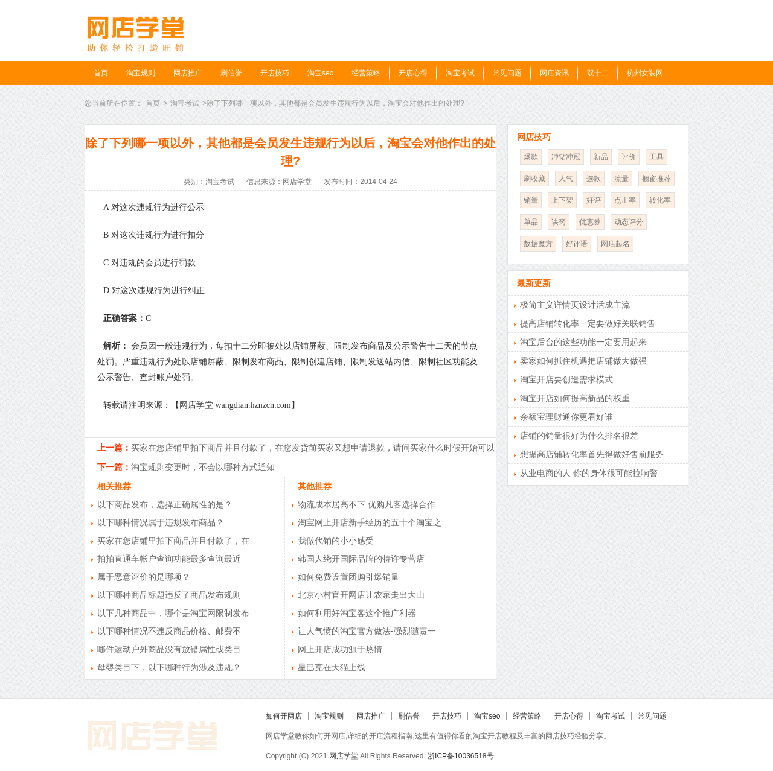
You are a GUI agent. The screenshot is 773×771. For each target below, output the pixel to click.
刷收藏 (534, 178)
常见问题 (507, 73)
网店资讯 (554, 73)
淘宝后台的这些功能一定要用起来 (583, 342)
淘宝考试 (460, 73)
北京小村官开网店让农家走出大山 (361, 595)
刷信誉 (231, 73)
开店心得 (413, 73)
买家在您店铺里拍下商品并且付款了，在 (173, 540)
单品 (531, 222)
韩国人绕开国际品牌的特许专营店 (361, 558)
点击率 (625, 200)
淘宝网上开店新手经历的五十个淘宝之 (369, 522)
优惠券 (590, 222)
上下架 (562, 200)
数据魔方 (538, 244)
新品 (601, 157)
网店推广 (187, 73)
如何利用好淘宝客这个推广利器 (357, 613)
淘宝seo (320, 73)
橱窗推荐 (656, 178)
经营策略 (365, 73)
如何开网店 (284, 716)
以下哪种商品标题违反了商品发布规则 (169, 595)
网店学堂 (343, 756)
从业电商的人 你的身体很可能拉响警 (589, 473)
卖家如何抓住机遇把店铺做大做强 (583, 361)
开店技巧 (274, 73)
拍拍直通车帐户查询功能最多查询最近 (169, 558)
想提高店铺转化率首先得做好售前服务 (592, 454)
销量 (531, 200)
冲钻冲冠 (565, 157)
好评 (593, 200)
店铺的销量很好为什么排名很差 (579, 435)
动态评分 (628, 222)
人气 (566, 178)
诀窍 (558, 222)
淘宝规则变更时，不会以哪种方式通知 (203, 467)
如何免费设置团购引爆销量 (348, 577)
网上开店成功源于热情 (340, 649)
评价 (628, 157)
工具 (656, 157)
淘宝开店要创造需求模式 (566, 379)
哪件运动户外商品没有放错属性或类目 (169, 649)
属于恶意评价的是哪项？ (143, 577)
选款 (593, 178)
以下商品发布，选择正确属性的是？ (165, 504)
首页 (101, 73)
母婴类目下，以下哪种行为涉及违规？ (169, 667)
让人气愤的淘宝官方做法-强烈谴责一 (367, 631)
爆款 (531, 157)
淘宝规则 (140, 73)
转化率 (660, 200)
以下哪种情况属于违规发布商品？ (160, 522)
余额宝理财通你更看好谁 (566, 417)
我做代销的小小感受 (336, 540)
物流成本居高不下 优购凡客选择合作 (366, 504)
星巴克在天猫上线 (331, 667)
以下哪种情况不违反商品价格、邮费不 (169, 631)
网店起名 (615, 244)
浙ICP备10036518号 (460, 756)
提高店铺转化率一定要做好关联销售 (587, 323)
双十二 (598, 73)
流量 (621, 178)
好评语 (577, 244)
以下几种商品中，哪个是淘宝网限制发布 (173, 613)
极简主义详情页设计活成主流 (575, 304)
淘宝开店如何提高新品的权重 (575, 398)
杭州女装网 (645, 73)
